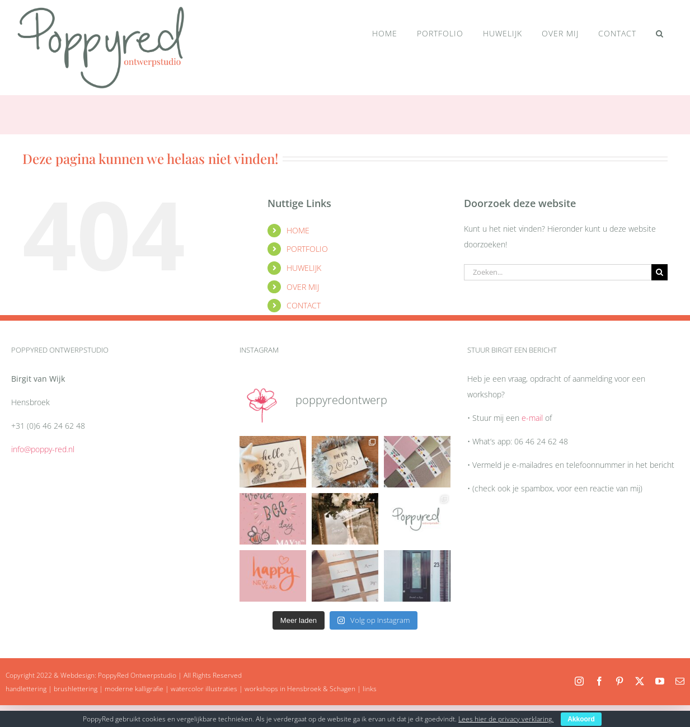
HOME (298, 230)
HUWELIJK (304, 267)
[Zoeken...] (557, 272)
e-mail (532, 417)
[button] (659, 33)
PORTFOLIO (307, 248)
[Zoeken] (659, 272)
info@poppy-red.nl (42, 449)
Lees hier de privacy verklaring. (505, 719)
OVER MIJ (303, 287)
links (370, 688)
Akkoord (581, 719)
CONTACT (304, 305)
